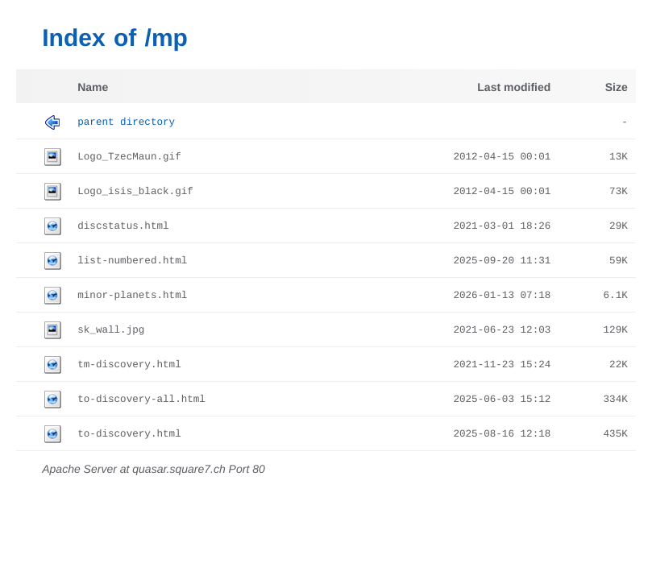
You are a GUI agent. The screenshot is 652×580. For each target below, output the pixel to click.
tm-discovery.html (129, 365)
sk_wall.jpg (110, 330)
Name (92, 87)
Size (616, 87)
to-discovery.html (129, 434)
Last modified (513, 87)
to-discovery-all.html (141, 399)
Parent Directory (126, 122)
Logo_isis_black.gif (135, 191)
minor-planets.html (132, 295)
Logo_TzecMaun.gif (129, 157)
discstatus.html (122, 226)
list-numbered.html (132, 261)
